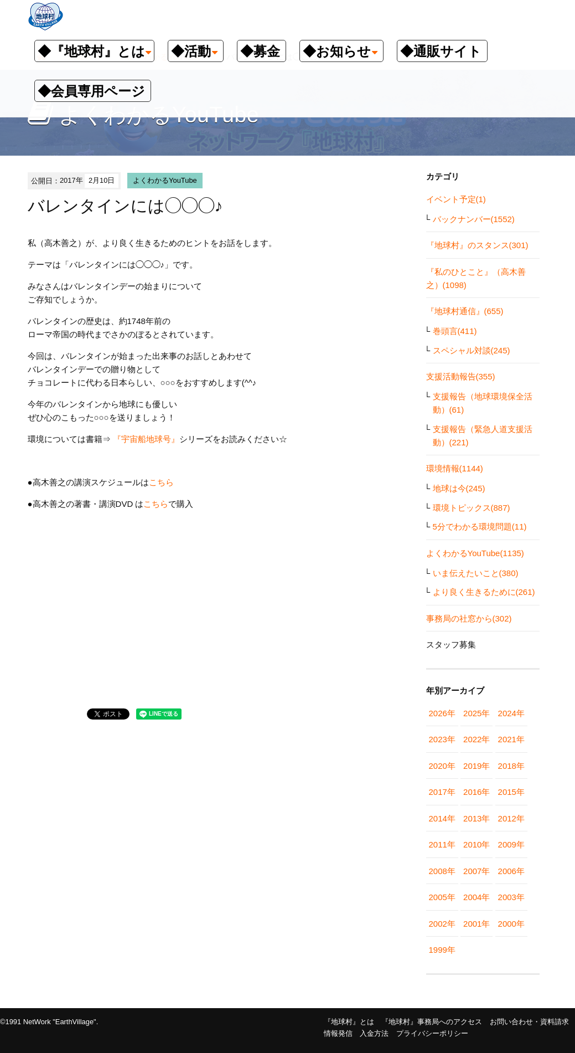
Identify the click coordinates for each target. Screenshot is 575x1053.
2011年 (442, 844)
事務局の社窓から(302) (469, 618)
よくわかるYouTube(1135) (475, 553)
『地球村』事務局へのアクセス (431, 1022)
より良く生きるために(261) (484, 592)
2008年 (442, 871)
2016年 (476, 792)
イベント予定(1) (456, 199)
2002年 (442, 923)
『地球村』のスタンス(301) (477, 245)
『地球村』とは (349, 1022)
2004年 (476, 897)
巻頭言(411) (455, 331)
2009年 (511, 844)
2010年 (476, 844)
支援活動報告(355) (460, 376)
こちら (161, 482)
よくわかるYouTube (165, 180)
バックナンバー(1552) (474, 219)
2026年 (442, 713)
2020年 (442, 766)
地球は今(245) (459, 488)
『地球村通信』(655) (465, 311)
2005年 (442, 897)
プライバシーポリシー (432, 1033)
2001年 (476, 923)
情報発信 (338, 1033)
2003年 (511, 897)
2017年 (442, 792)
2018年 (511, 766)
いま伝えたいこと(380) (476, 573)
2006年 (511, 871)
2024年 (511, 713)
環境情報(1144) (454, 468)
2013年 (476, 818)
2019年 (476, 766)
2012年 (511, 818)
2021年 (511, 739)
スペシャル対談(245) (471, 350)
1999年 (442, 949)
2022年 (476, 739)
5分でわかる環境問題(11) (480, 526)
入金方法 (374, 1033)
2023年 (442, 739)
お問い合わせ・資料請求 (529, 1022)
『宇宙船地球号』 (146, 439)
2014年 (442, 818)
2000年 (511, 923)
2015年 (511, 792)
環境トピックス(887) (471, 507)
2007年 (476, 871)
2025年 (476, 713)
